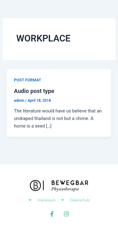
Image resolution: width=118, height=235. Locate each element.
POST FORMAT (27, 80)
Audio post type (34, 91)
